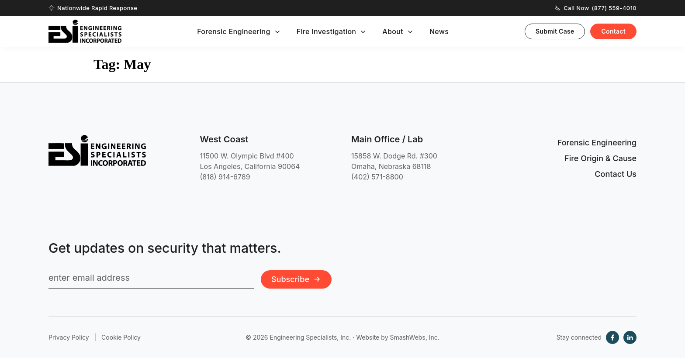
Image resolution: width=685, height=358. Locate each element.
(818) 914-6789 (225, 176)
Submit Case (555, 31)
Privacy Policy (68, 337)
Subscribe (296, 279)
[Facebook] (612, 337)
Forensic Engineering (233, 31)
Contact (613, 31)
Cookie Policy (121, 337)
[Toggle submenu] (277, 32)
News (439, 31)
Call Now (596, 8)
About (392, 31)
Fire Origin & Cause (600, 158)
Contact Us (616, 174)
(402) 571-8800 (377, 176)
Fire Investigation (326, 31)
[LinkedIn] (630, 337)
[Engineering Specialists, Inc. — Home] (84, 31)
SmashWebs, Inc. (414, 337)
